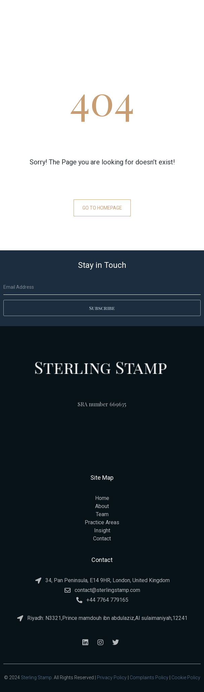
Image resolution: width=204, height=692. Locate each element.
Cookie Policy (185, 677)
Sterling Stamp (36, 677)
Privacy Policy (112, 677)
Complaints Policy (149, 677)
